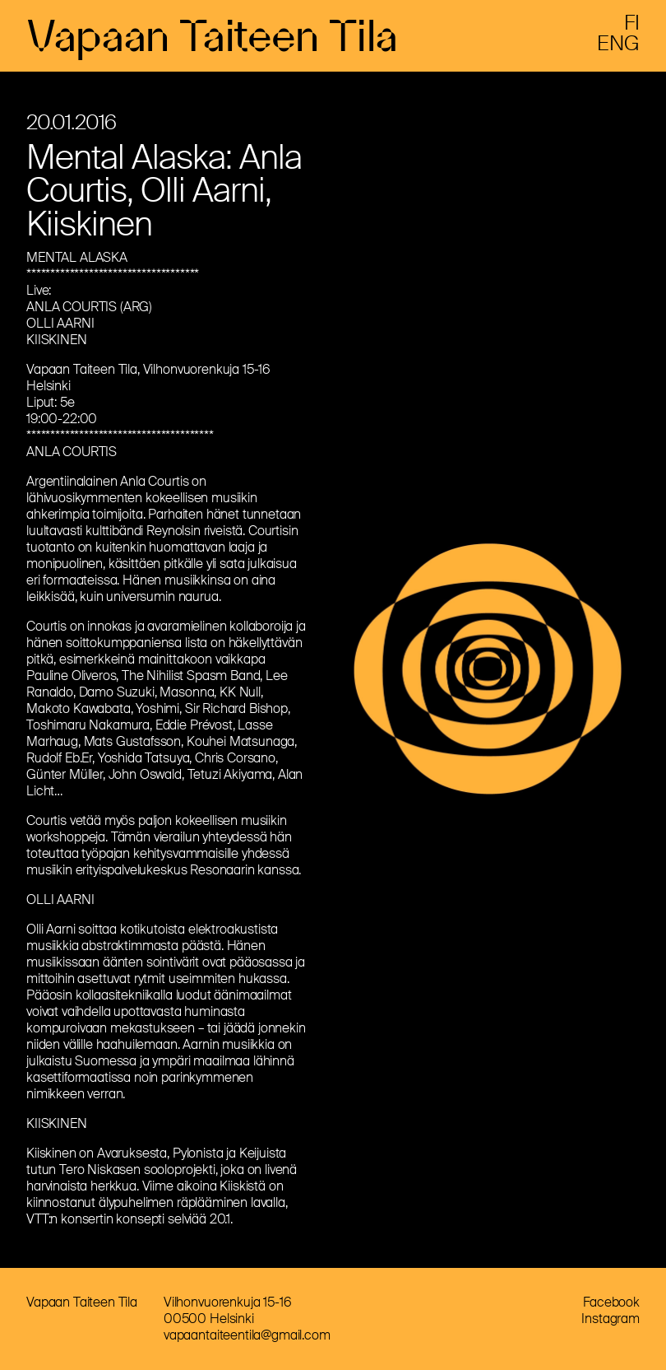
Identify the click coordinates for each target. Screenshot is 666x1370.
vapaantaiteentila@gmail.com (247, 1335)
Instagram (610, 1318)
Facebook (611, 1302)
